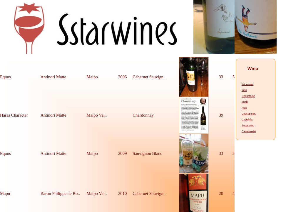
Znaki (245, 101)
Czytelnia (247, 119)
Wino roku (248, 84)
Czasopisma (249, 113)
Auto (244, 107)
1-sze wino (248, 125)
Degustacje (248, 96)
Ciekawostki (249, 131)
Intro (244, 90)
